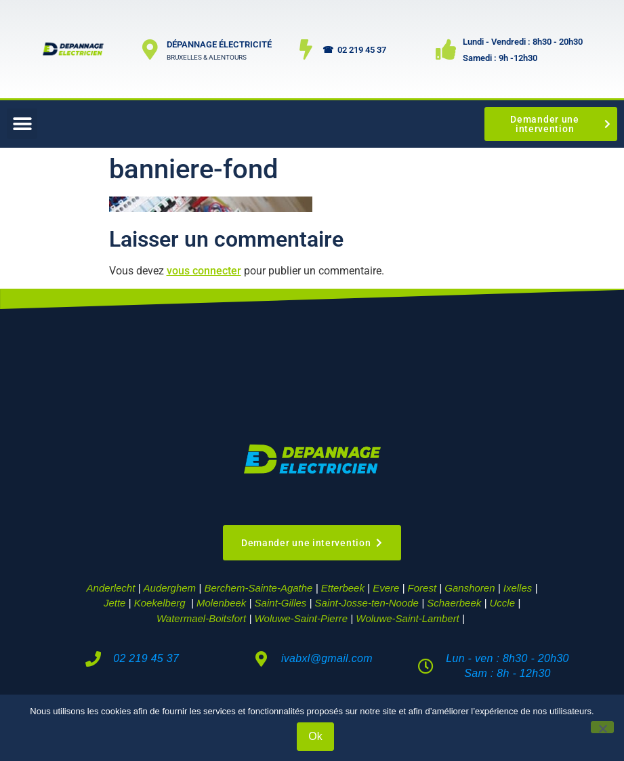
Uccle (503, 603)
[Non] (602, 727)
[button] (22, 123)
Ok (315, 736)
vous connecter (204, 270)
